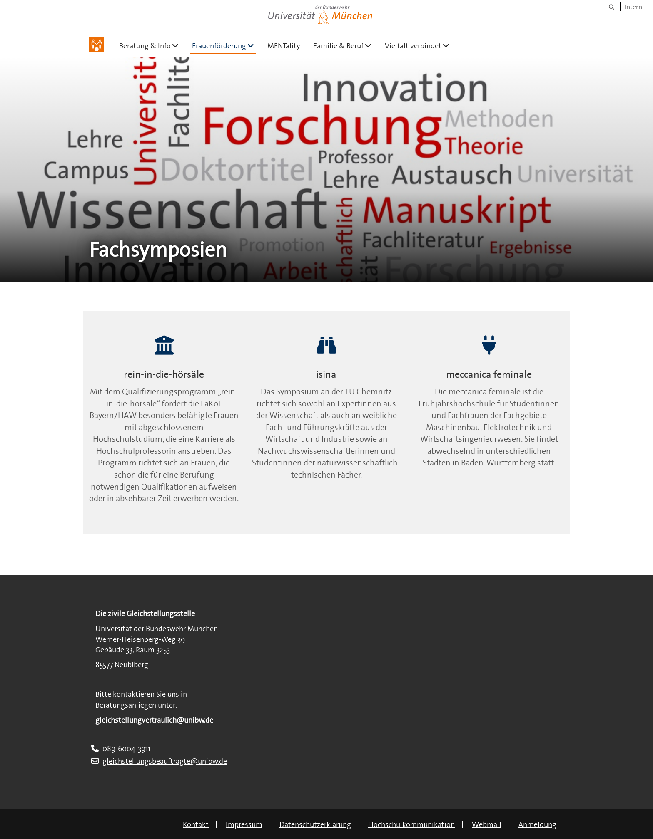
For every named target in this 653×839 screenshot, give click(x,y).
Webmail (486, 824)
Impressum (244, 824)
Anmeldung (537, 824)
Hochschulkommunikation (411, 824)
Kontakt (196, 824)
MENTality (283, 46)
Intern (633, 6)
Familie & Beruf (345, 45)
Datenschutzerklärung (315, 824)
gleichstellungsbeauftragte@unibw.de (164, 761)
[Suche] (611, 6)
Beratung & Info (152, 45)
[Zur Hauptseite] (96, 44)
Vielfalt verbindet (420, 45)
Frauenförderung (224, 45)
